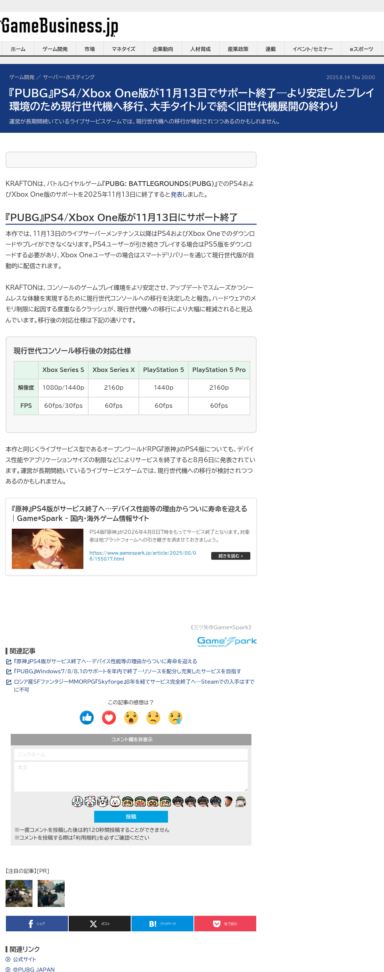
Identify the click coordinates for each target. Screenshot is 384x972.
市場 (90, 49)
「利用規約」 (86, 837)
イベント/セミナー (313, 49)
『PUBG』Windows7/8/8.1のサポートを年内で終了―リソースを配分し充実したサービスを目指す (127, 671)
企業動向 (162, 49)
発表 (176, 194)
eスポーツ (361, 49)
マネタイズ (124, 49)
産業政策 (238, 49)
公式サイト (24, 959)
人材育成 (200, 49)
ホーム (18, 49)
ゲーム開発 (55, 49)
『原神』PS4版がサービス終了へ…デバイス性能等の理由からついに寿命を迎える (105, 661)
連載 (270, 49)
